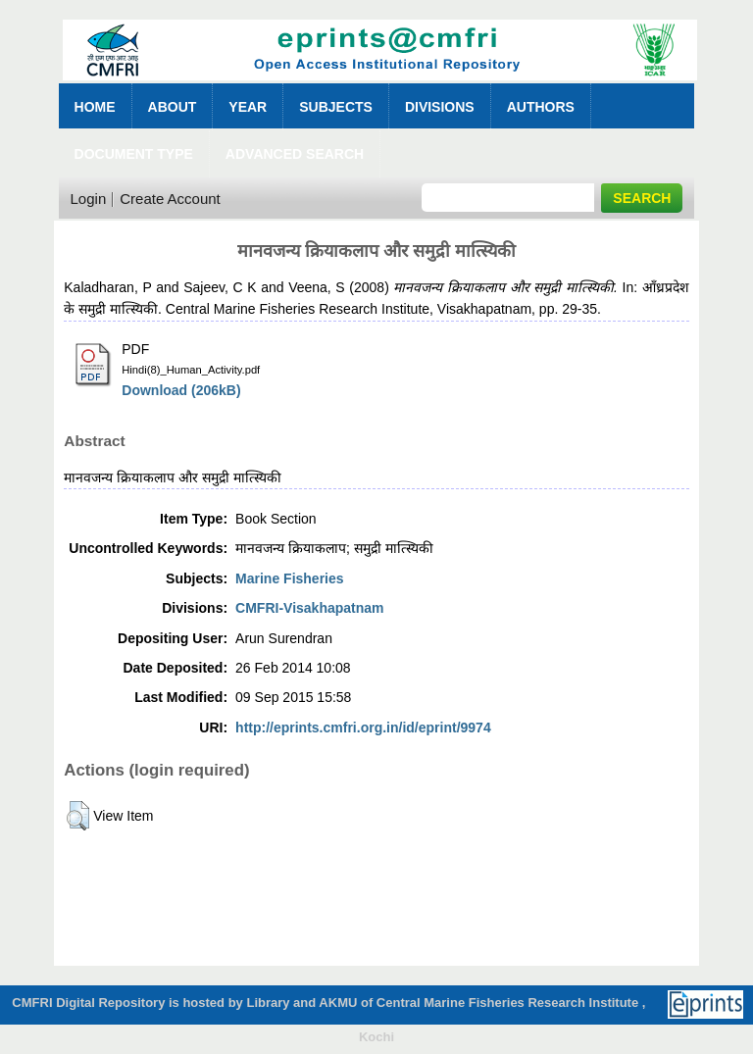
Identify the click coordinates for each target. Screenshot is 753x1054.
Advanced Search (295, 154)
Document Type (134, 154)
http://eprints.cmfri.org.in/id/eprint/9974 (363, 727)
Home (95, 107)
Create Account (170, 198)
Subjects (336, 107)
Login (89, 198)
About (172, 107)
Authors (541, 107)
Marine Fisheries (289, 578)
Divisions (440, 107)
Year (247, 107)
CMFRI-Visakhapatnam (309, 608)
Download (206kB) (181, 390)
